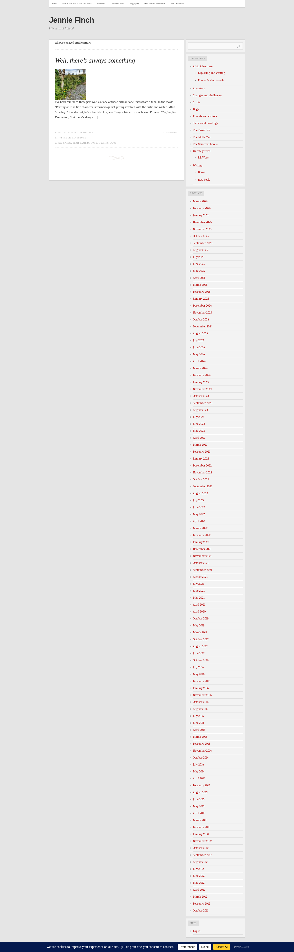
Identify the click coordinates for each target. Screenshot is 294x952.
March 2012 (200, 896)
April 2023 (199, 437)
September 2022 (202, 486)
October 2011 (200, 910)
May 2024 (199, 354)
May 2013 (198, 806)
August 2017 (200, 646)
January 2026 (201, 215)
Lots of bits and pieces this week (76, 3)
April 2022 (199, 521)
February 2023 (201, 451)
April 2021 (199, 604)
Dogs (196, 109)
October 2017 (200, 639)
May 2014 (199, 771)
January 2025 (201, 298)
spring (67, 143)
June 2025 (199, 264)
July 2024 (198, 340)
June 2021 (199, 590)
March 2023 (200, 444)
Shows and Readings (205, 123)
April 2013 (199, 813)
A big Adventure (76, 137)
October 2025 (201, 236)
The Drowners (177, 3)
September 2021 (202, 570)
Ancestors (199, 88)
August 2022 (200, 493)
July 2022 (198, 500)
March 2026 (200, 201)
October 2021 (200, 563)
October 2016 (200, 660)
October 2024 (201, 319)
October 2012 (200, 848)
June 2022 (199, 507)
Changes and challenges (207, 95)
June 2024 (199, 347)
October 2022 (201, 479)
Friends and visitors (205, 116)
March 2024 (200, 368)
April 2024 (199, 361)
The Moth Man (117, 3)
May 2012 (199, 883)
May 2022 (199, 514)
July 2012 (198, 869)
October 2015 (201, 702)
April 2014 (199, 778)
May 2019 (199, 625)
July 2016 (198, 667)
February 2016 (201, 681)
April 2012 (199, 889)
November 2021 (202, 556)
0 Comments (170, 132)
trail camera (81, 143)
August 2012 (200, 862)
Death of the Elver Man (154, 3)
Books (201, 172)
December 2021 (202, 549)
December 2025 (202, 222)
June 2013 (199, 799)
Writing (197, 165)
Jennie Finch (71, 20)
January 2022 (201, 542)
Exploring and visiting (211, 73)
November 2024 (202, 312)
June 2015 (199, 723)
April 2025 (199, 278)
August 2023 (200, 410)
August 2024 (200, 333)
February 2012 (201, 903)
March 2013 (200, 820)
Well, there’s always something (95, 60)
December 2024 (202, 305)
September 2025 (202, 243)
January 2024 (201, 382)
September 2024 (202, 326)
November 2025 (202, 229)
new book (204, 179)
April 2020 (199, 611)
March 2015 (200, 736)
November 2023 (202, 389)
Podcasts (101, 3)
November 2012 (202, 841)
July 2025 (198, 257)
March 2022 (200, 528)
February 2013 (201, 827)
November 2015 (202, 695)
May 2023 (199, 431)
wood (113, 143)
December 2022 (202, 465)
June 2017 (199, 653)
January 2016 (201, 688)
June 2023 (199, 424)
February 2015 (201, 743)
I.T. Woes (203, 157)
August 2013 (200, 792)
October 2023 (201, 396)
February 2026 (201, 208)
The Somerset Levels (205, 144)
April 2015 (199, 730)
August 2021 (200, 577)
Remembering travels (211, 80)
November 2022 (202, 472)
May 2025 (199, 271)
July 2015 (198, 716)
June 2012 (199, 876)
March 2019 (200, 632)
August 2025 (200, 250)
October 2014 (201, 757)
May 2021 (199, 597)
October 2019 (201, 618)
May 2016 (199, 674)
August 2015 (200, 709)
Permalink (86, 132)
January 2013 (201, 834)
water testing (100, 143)
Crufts (196, 102)
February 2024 (201, 375)
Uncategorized (201, 151)
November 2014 (202, 750)
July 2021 (198, 584)
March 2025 (200, 285)
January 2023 (201, 458)
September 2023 (202, 403)
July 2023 (198, 417)
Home (54, 3)
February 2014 (201, 785)
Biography (134, 3)
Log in (196, 931)
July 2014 (198, 764)
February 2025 (201, 291)
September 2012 (202, 855)
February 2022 (201, 535)
